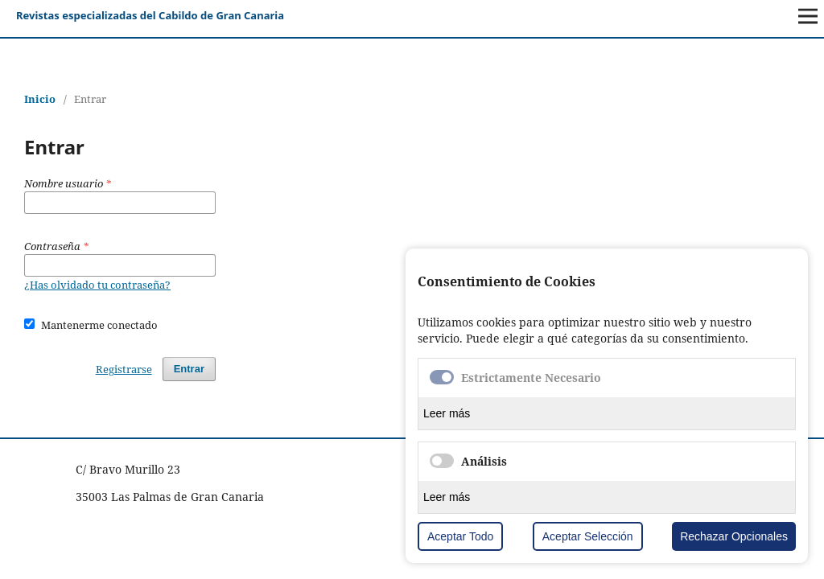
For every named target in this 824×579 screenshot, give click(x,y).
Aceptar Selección (587, 536)
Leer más (446, 413)
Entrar (189, 369)
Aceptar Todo (460, 536)
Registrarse (124, 369)
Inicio (40, 99)
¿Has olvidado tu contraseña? (97, 284)
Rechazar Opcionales (734, 536)
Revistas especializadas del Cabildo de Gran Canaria (150, 15)
